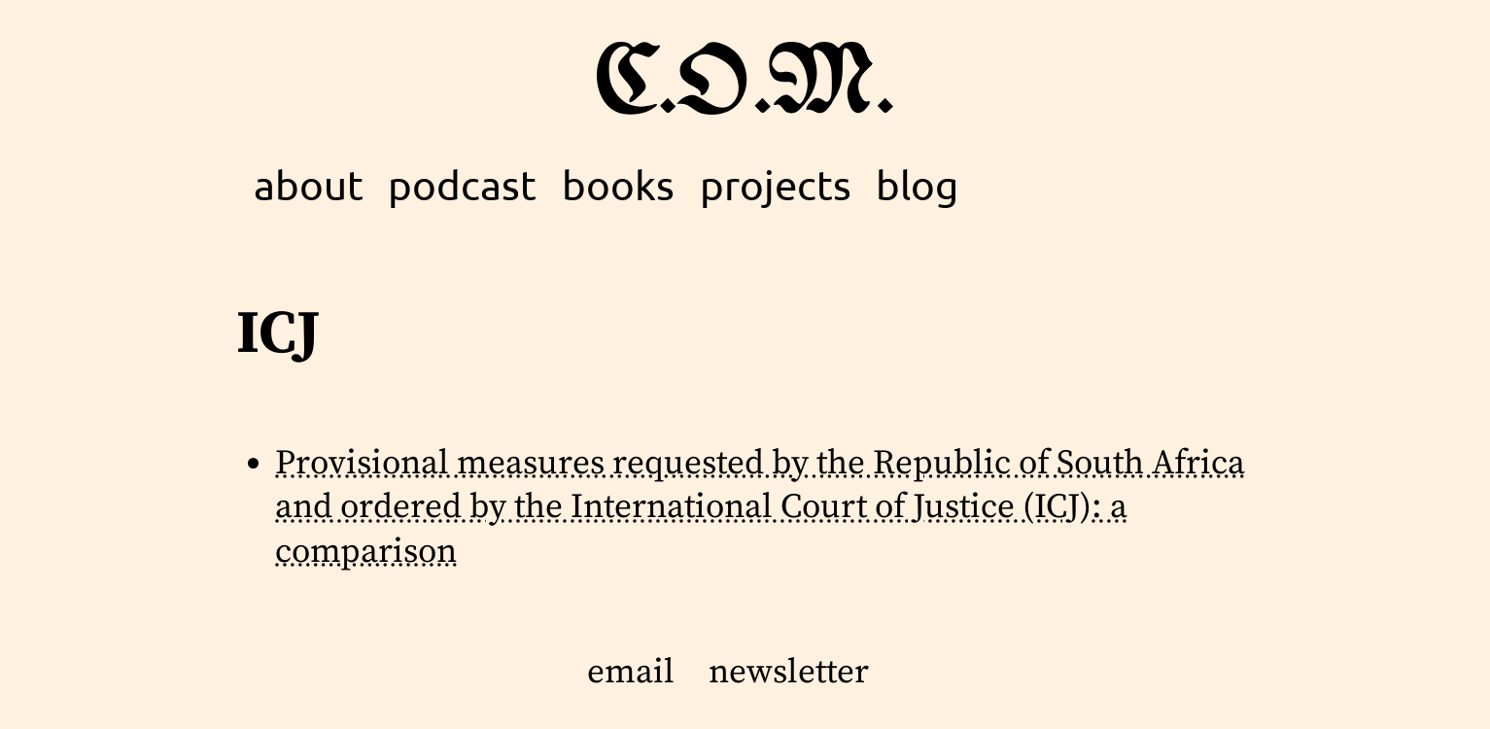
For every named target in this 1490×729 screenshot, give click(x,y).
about (309, 184)
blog (917, 184)
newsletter (789, 672)
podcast (462, 184)
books (618, 184)
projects (775, 184)
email (631, 672)
